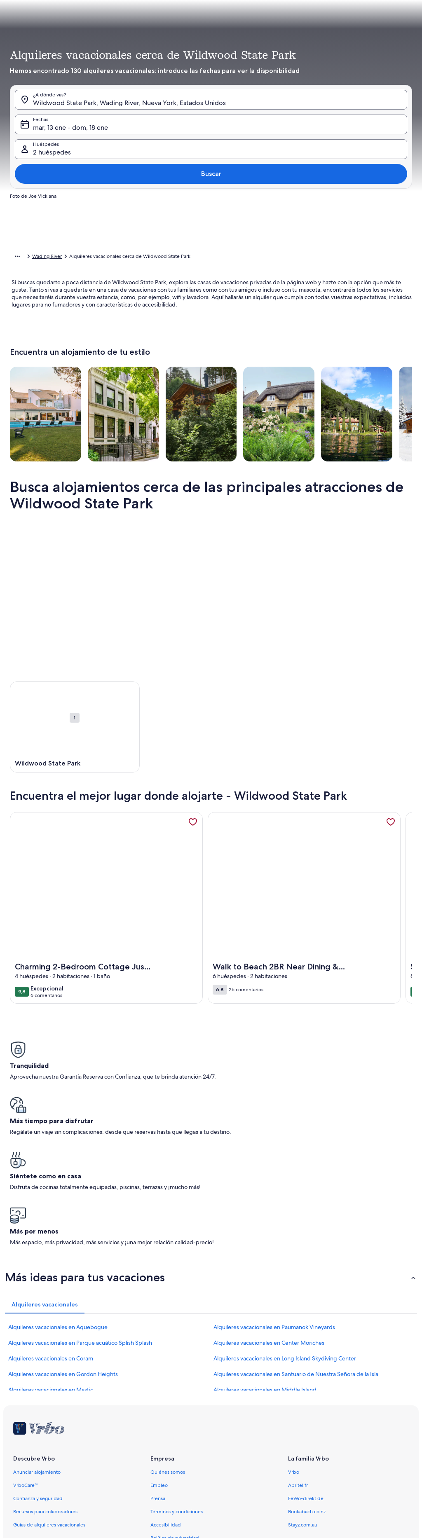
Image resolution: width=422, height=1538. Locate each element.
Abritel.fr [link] (298, 1354)
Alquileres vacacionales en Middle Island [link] (264, 1259)
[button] (200, 134)
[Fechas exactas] (159, 229)
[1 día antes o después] (196, 229)
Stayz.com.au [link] (302, 1394)
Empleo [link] (159, 1354)
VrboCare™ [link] (25, 1354)
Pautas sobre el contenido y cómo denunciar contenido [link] (212, 1473)
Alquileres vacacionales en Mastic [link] (50, 1259)
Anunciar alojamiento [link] (37, 1341)
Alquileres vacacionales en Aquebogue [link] (58, 1196)
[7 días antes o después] (285, 229)
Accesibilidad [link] (165, 1394)
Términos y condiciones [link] (176, 1381)
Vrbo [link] (293, 1341)
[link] (192, 834)
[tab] (201, 69)
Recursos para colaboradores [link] (45, 1381)
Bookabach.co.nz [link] (307, 1381)
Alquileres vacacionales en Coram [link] (50, 1227)
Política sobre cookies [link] (174, 1420)
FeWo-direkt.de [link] (306, 1368)
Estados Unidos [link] (105, 257)
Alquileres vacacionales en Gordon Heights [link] (63, 1243)
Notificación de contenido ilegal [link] (186, 1433)
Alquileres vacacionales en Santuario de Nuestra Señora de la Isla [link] (295, 1243)
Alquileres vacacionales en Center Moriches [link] (268, 1212)
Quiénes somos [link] (167, 1341)
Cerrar (383, 254)
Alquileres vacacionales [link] (55, 257)
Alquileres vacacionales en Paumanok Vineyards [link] (274, 1196)
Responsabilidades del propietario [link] (189, 1460)
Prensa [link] (157, 1368)
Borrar (349, 254)
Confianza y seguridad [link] (38, 1368)
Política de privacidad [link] (174, 1407)
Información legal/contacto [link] (180, 1447)
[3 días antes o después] (255, 229)
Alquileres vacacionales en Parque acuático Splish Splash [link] (80, 1212)
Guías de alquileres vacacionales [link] (49, 1394)
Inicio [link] (16, 257)
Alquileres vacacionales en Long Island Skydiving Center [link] (284, 1227)
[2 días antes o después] (224, 229)
